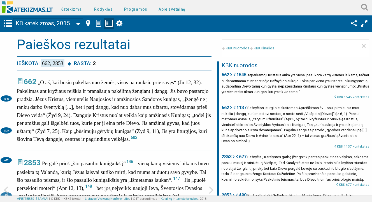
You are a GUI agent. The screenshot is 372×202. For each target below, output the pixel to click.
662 (30, 81)
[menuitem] (73, 8)
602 (134, 137)
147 (176, 178)
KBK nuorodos (237, 48)
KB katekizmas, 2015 (43, 23)
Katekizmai (72, 9)
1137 (6, 130)
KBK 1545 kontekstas (353, 97)
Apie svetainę (172, 9)
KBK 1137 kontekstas (353, 146)
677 (6, 160)
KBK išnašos (264, 48)
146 (129, 161)
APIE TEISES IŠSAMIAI (32, 199)
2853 (32, 163)
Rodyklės (103, 9)
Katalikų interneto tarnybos (179, 199)
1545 (6, 98)
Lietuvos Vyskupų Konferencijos (107, 199)
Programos (135, 9)
